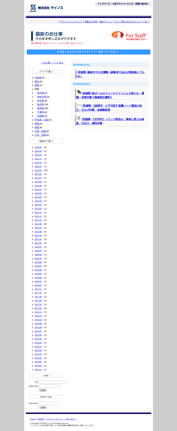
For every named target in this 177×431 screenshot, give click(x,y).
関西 (37, 127)
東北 (37, 81)
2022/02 (38, 208)
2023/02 (38, 174)
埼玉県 (41, 100)
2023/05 (38, 170)
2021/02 (38, 243)
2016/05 (38, 339)
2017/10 (38, 293)
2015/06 (38, 350)
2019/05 (38, 274)
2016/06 (38, 335)
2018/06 (38, 277)
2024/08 (38, 151)
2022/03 (38, 205)
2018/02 (38, 281)
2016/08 (38, 327)
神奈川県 (42, 97)
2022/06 (38, 193)
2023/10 (38, 162)
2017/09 (38, 297)
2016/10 (38, 320)
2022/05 (38, 197)
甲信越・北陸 (42, 120)
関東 (37, 85)
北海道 (38, 77)
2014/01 (38, 365)
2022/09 (38, 182)
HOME (33, 419)
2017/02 (38, 304)
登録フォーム (105, 22)
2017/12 (38, 289)
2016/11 (38, 316)
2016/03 (38, 342)
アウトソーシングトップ (71, 22)
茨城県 (41, 116)
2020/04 (38, 254)
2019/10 (38, 258)
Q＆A (145, 22)
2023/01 (38, 178)
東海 (37, 123)
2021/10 (38, 220)
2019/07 (38, 266)
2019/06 (38, 270)
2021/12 (38, 212)
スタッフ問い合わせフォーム (127, 22)
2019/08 (38, 262)
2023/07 (38, 166)
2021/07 (38, 228)
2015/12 (38, 346)
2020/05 (38, 251)
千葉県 (41, 112)
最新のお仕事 (91, 22)
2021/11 (38, 216)
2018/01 (38, 285)
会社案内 (40, 419)
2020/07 (38, 247)
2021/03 (38, 239)
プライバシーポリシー (54, 419)
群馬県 (41, 108)
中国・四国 (40, 131)
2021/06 (38, 231)
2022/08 (38, 185)
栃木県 (41, 104)
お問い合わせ (70, 419)
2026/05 (38, 147)
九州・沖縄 (40, 135)
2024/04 (38, 155)
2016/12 (38, 312)
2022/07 (38, 189)
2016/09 (38, 323)
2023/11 (38, 159)
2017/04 (38, 300)
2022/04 (38, 201)
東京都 (41, 93)
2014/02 (38, 362)
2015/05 (38, 354)
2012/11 (38, 369)
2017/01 (38, 308)
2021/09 (38, 224)
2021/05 (38, 235)
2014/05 (38, 358)
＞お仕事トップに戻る (52, 63)
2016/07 (38, 331)
